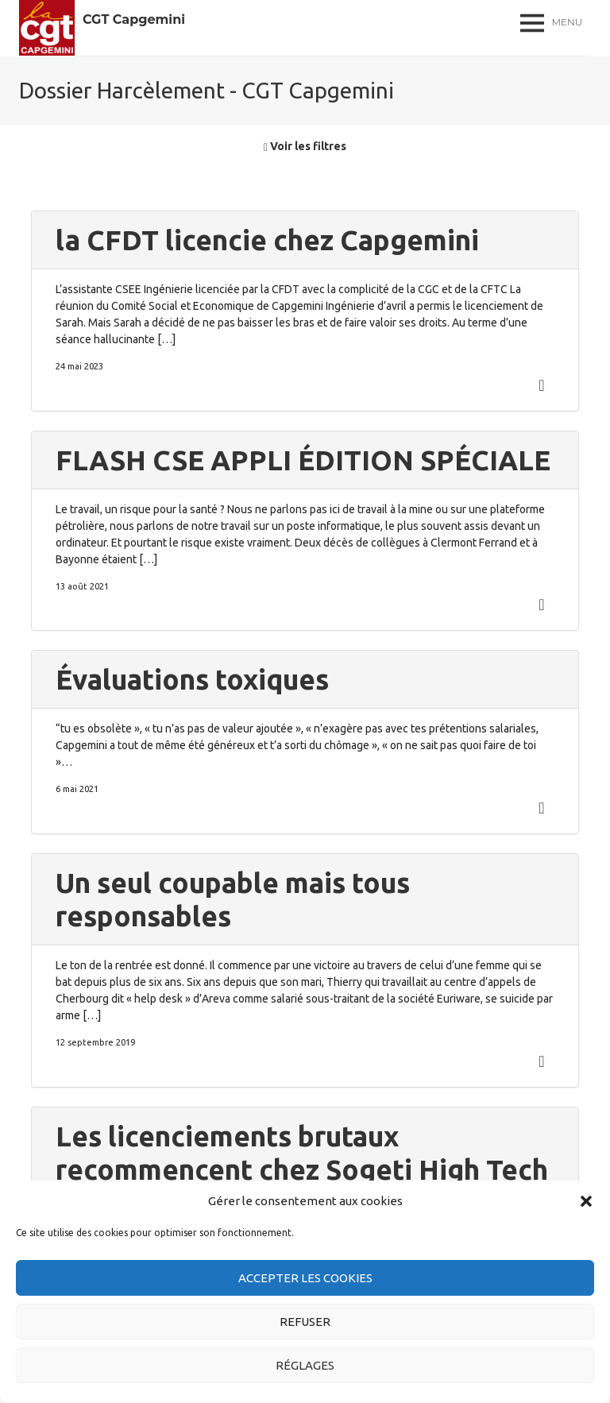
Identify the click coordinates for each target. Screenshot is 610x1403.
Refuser (305, 1321)
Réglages (305, 1365)
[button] (586, 1201)
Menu (567, 22)
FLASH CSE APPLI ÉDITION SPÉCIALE (303, 460)
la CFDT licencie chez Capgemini (267, 240)
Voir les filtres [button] (305, 146)
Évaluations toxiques (192, 679)
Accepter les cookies (305, 1278)
